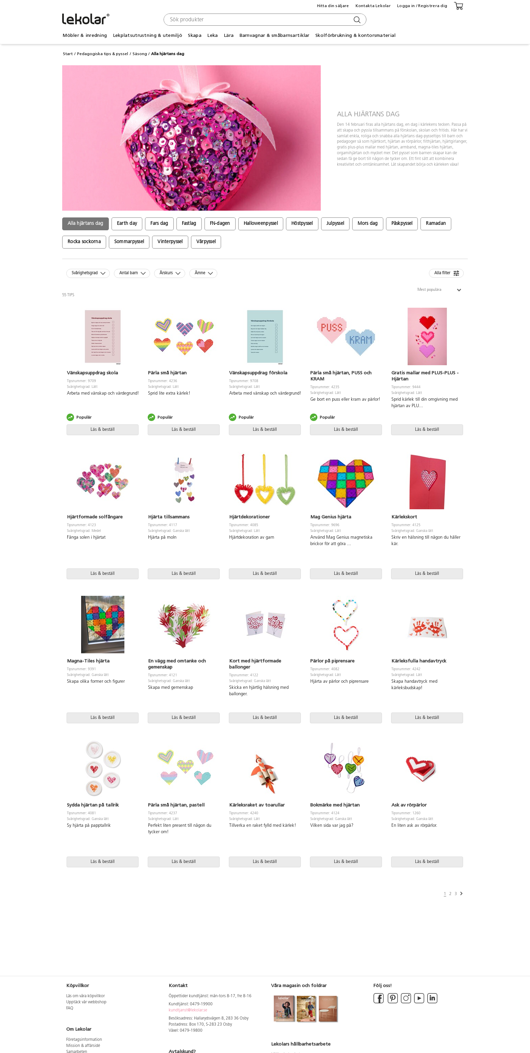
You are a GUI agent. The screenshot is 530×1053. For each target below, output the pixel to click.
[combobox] (264, 19)
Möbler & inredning (85, 35)
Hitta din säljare (333, 5)
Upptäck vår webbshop (86, 1002)
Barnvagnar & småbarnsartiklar (275, 35)
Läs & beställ (103, 429)
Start (68, 53)
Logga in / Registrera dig (422, 5)
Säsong (139, 53)
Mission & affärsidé (83, 1046)
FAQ (69, 1008)
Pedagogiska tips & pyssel (102, 53)
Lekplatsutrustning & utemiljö (147, 35)
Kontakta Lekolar (373, 5)
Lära (229, 35)
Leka (212, 35)
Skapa (194, 35)
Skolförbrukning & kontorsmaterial (355, 35)
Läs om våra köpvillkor (85, 996)
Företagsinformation (84, 1040)
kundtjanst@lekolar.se (188, 1010)
